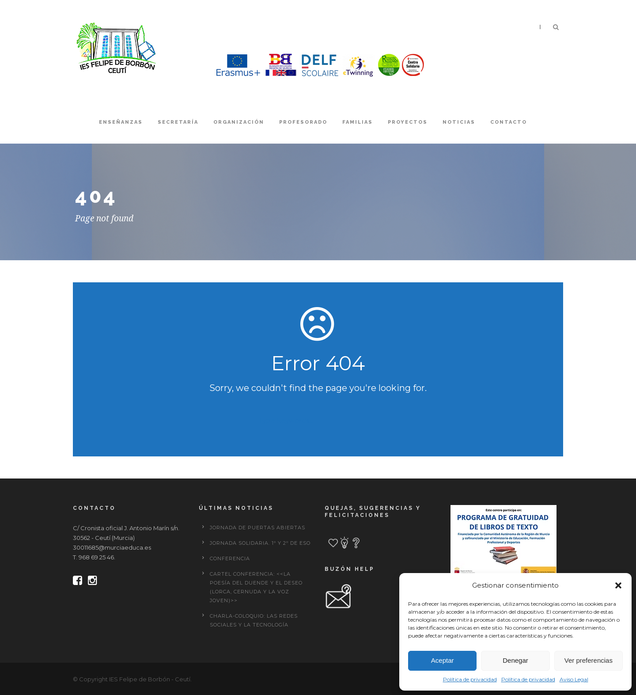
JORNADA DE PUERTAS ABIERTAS (257, 527)
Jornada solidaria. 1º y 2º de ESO (260, 543)
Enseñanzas (121, 122)
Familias (357, 122)
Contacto (508, 122)
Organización (238, 122)
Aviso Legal (574, 679)
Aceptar (442, 660)
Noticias (459, 122)
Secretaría (178, 122)
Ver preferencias (588, 660)
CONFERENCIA (230, 558)
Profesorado (303, 122)
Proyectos (408, 122)
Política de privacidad (470, 679)
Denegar (515, 660)
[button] (618, 585)
